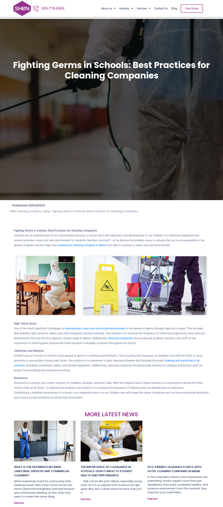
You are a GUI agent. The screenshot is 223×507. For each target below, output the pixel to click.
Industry (126, 8)
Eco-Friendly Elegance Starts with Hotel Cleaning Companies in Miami (174, 469)
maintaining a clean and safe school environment (95, 328)
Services (143, 8)
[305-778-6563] (36, 8)
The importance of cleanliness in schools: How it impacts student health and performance (106, 471)
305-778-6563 (52, 8)
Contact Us (161, 8)
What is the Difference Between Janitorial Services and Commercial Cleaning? (42, 471)
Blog (174, 8)
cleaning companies (120, 338)
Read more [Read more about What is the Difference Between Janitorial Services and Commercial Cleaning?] (19, 503)
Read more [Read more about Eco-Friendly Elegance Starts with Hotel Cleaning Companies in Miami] (152, 498)
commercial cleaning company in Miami (82, 245)
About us (108, 8)
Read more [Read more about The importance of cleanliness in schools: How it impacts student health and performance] (86, 499)
